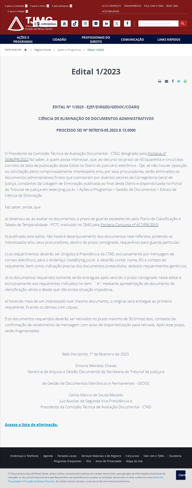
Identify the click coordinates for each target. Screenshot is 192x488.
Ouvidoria (175, 456)
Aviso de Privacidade (109, 461)
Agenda (48, 456)
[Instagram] (85, 23)
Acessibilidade (110, 11)
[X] (116, 23)
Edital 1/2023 (96, 49)
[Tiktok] (74, 23)
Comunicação (132, 39)
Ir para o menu (39, 5)
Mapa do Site (134, 461)
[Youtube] (64, 23)
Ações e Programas (23, 39)
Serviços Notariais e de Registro (101, 456)
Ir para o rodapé (18, 11)
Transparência (132, 5)
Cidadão (59, 39)
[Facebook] (127, 23)
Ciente (181, 475)
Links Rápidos (169, 39)
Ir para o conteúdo (16, 5)
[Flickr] (95, 23)
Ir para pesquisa (62, 5)
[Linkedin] (106, 23)
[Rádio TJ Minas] (45, 23)
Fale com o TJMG (154, 5)
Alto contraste (111, 5)
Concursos (132, 456)
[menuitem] (16, 6)
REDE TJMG (172, 5)
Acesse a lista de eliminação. (31, 424)
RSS (88, 461)
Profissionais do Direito (96, 39)
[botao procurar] (182, 23)
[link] (160, 81)
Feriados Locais (67, 456)
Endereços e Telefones (24, 456)
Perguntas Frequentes (68, 461)
